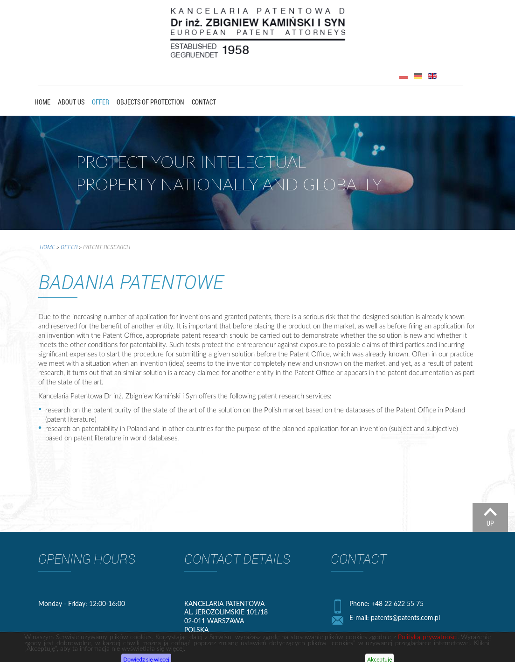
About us (71, 102)
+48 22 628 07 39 (389, 634)
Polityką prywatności (427, 650)
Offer (100, 102)
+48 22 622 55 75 (397, 603)
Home (42, 102)
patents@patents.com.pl (405, 617)
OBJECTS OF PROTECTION (150, 102)
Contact (204, 102)
